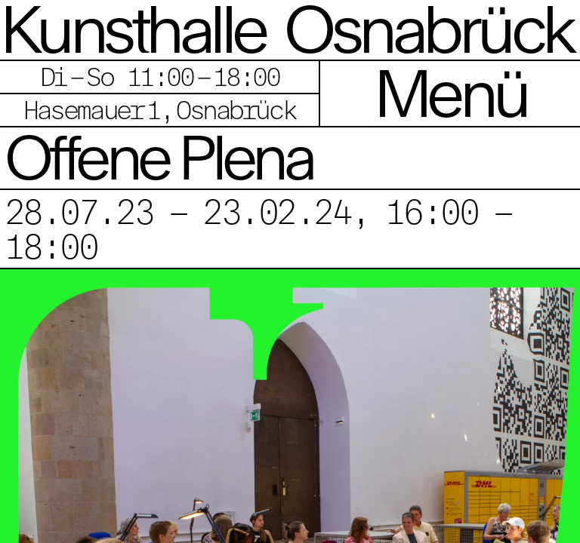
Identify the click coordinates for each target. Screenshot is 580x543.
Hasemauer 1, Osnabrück (159, 109)
